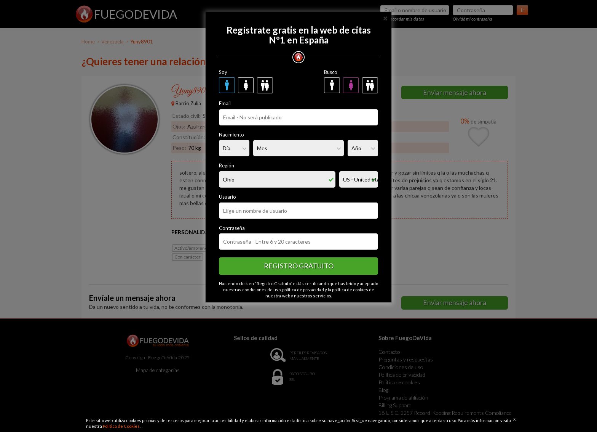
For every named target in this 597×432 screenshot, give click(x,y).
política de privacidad (303, 289)
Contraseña (232, 228)
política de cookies (350, 289)
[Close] (385, 18)
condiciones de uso (261, 289)
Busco (330, 72)
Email (225, 103)
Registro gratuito (299, 266)
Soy (223, 72)
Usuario (227, 197)
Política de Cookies (121, 426)
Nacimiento (231, 135)
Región (226, 165)
